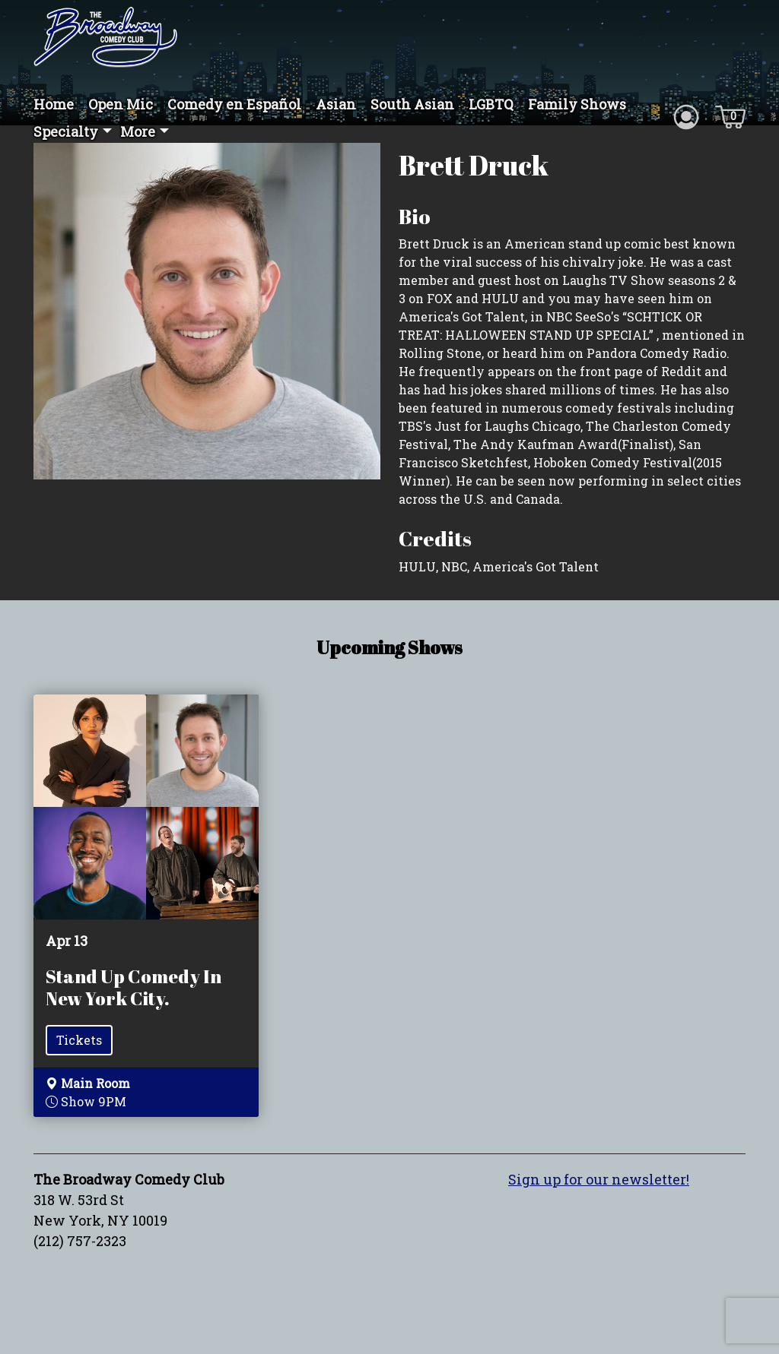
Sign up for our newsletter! (598, 1179)
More (137, 131)
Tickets (79, 1040)
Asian (336, 104)
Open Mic (120, 104)
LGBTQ (491, 104)
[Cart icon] (730, 115)
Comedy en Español (234, 104)
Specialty (65, 131)
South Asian (412, 104)
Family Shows (577, 104)
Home (53, 104)
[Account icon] (686, 115)
